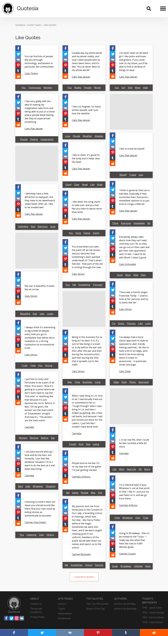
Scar (35, 313)
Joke (27, 486)
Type (145, 517)
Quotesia (20, 25)
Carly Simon (78, 274)
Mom (128, 275)
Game (75, 492)
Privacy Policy (37, 617)
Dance (87, 233)
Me (68, 492)
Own (143, 275)
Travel (132, 174)
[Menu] (163, 8)
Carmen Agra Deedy (35, 522)
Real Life (131, 469)
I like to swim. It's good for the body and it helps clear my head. (86, 158)
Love (67, 136)
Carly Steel (125, 371)
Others (50, 534)
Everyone (126, 223)
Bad (33, 226)
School (88, 565)
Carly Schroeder (127, 264)
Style (124, 382)
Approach (143, 382)
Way (93, 492)
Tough (72, 444)
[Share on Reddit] (18, 76)
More (147, 469)
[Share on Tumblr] (18, 70)
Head (85, 184)
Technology (34, 87)
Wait (135, 275)
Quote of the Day (95, 608)
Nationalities (65, 613)
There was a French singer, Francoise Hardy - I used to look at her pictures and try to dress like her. (133, 297)
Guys (53, 226)
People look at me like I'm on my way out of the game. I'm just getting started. (86, 467)
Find (130, 87)
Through (97, 284)
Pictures (131, 323)
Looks (50, 313)
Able (145, 87)
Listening (31, 534)
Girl (123, 87)
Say (53, 437)
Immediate (139, 223)
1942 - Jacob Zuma (152, 607)
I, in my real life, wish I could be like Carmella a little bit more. (134, 443)
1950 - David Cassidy (153, 612)
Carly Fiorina (31, 73)
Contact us (36, 603)
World (97, 87)
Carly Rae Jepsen (81, 77)
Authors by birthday (125, 603)
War (70, 382)
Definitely (23, 226)
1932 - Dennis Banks (153, 617)
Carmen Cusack (127, 553)
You (24, 87)
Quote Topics (34, 25)
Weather (87, 136)
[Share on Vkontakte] (18, 59)
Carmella (29, 427)
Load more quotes (84, 576)
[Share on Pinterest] (18, 65)
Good (68, 184)
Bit (148, 223)
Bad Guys (43, 226)
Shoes (132, 382)
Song (78, 233)
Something (84, 284)
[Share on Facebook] (18, 48)
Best (20, 486)
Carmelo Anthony (81, 476)
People (87, 87)
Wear (138, 87)
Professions (64, 618)
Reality (77, 87)
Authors (62, 603)
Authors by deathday (125, 608)
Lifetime (138, 566)
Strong (48, 365)
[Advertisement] (131, 112)
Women (48, 87)
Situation (51, 486)
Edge (116, 382)
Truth (24, 365)
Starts (96, 233)
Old (74, 284)
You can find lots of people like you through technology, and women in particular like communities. (39, 61)
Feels (148, 566)
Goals (115, 566)
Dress (121, 323)
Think (115, 223)
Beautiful (25, 313)
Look (148, 323)
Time (33, 365)
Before (44, 437)
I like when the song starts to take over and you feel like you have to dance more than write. (87, 207)
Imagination (47, 139)
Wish (121, 469)
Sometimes (77, 565)
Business (87, 382)
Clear (76, 184)
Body (100, 184)
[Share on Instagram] (16, 618)
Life (114, 469)
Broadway (125, 566)
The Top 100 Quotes (97, 603)
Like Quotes (50, 25)
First (81, 444)
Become (34, 437)
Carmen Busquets (81, 554)
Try (113, 323)
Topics (61, 608)
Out (100, 492)
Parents (99, 565)
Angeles (99, 136)
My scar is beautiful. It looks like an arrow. (40, 287)
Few (88, 444)
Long (97, 382)
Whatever (38, 486)
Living (96, 444)
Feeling (34, 139)
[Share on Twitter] (18, 53)
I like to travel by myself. (132, 148)
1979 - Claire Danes (152, 622)
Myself (123, 174)
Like (141, 174)
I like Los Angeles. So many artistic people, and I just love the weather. (86, 110)
